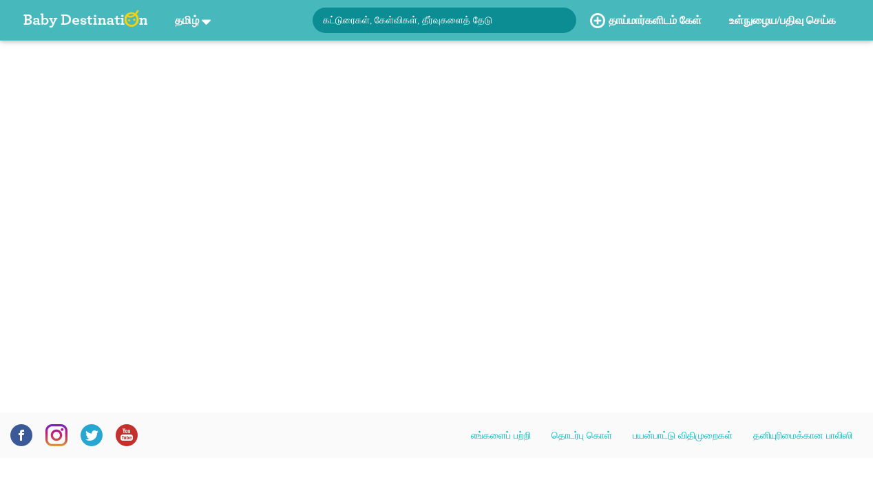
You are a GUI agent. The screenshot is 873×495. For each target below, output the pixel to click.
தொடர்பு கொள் (581, 435)
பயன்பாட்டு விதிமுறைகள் (683, 435)
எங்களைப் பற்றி (501, 435)
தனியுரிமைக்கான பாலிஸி (802, 435)
